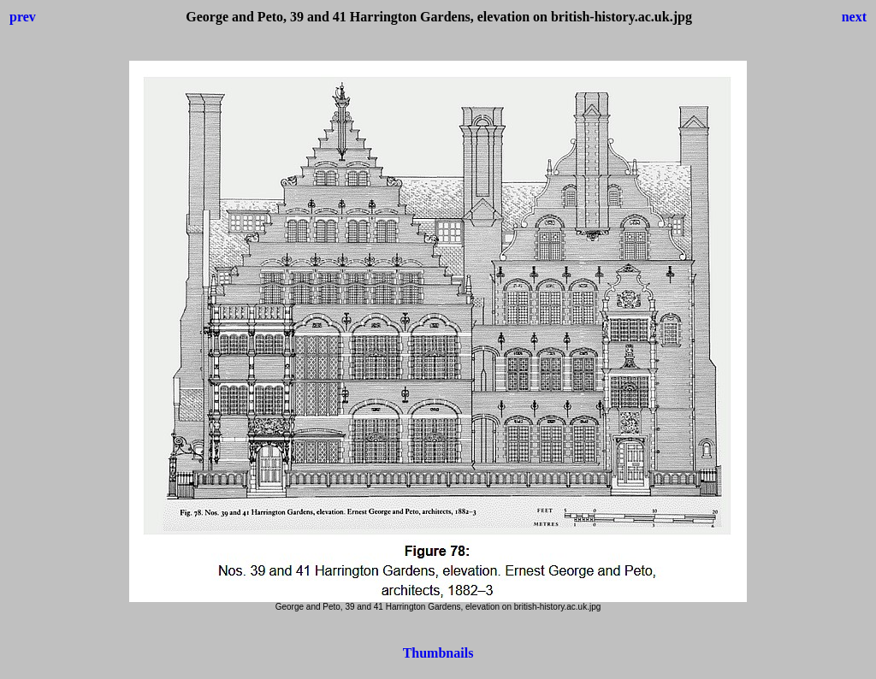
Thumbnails (438, 653)
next (854, 16)
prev (22, 16)
